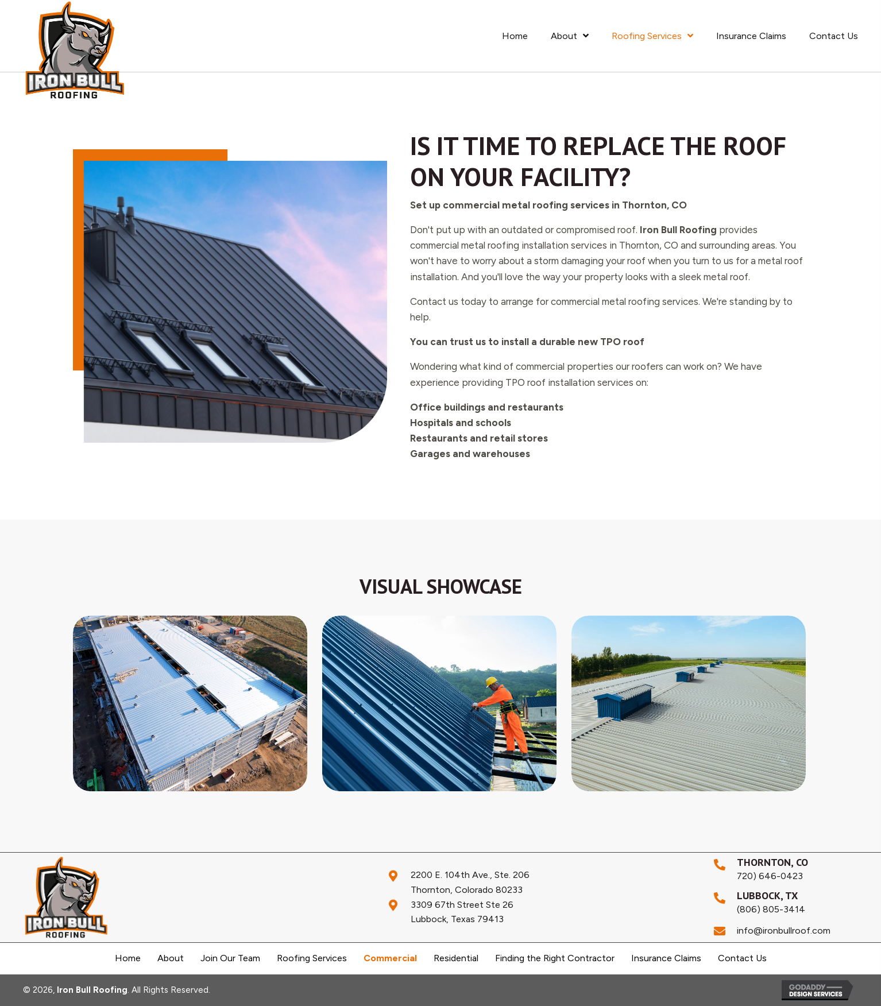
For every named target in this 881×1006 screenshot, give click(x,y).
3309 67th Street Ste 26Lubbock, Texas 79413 (462, 912)
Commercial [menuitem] (390, 958)
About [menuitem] (170, 958)
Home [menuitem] (128, 958)
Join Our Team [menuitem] (230, 958)
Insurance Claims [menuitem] (666, 958)
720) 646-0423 (770, 875)
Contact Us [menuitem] (742, 958)
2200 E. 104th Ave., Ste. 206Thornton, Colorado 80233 (470, 882)
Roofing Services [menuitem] (312, 958)
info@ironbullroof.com (783, 930)
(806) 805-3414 (771, 909)
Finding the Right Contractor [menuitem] (555, 958)
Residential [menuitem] (456, 958)
